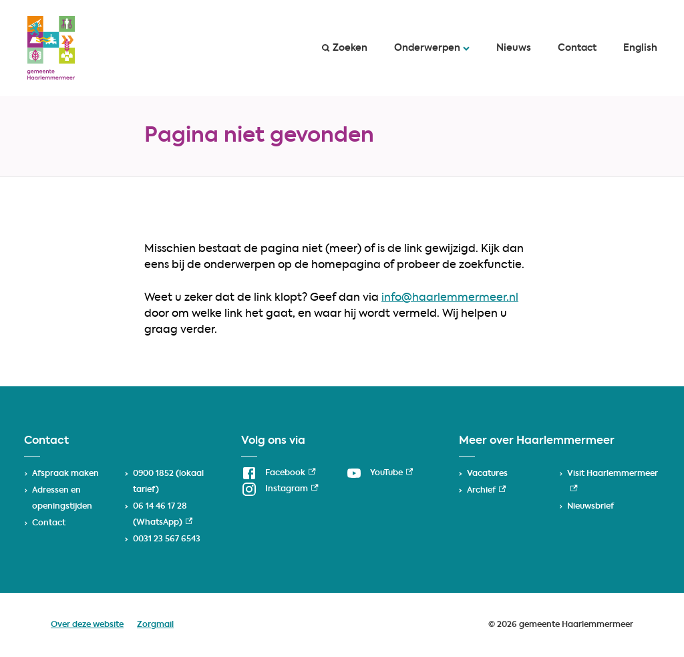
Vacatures (487, 474)
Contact (577, 48)
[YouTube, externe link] (379, 473)
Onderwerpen (432, 48)
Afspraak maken (65, 474)
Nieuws (513, 48)
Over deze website (87, 625)
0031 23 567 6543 (166, 539)
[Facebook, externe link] (278, 473)
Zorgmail (155, 625)
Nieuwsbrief (590, 507)
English (640, 48)
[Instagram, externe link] (279, 489)
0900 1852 (153, 474)
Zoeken (344, 48)
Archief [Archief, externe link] (486, 491)
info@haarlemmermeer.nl (449, 298)
